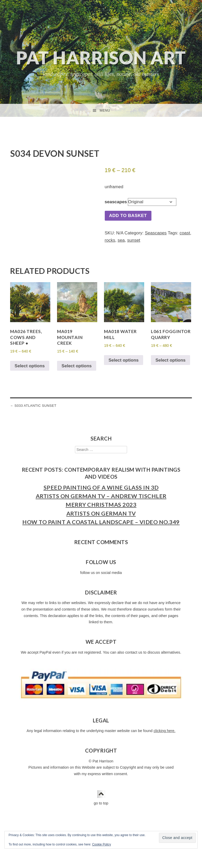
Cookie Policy (101, 844)
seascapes (116, 201)
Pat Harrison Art (101, 57)
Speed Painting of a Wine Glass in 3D (101, 491)
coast (184, 233)
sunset (133, 240)
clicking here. (164, 735)
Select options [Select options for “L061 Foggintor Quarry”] (170, 364)
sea (121, 240)
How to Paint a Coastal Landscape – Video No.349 (101, 526)
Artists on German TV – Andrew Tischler (101, 500)
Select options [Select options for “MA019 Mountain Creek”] (76, 369)
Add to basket (128, 215)
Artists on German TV (101, 517)
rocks (110, 240)
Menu (105, 110)
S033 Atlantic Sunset (35, 410)
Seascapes (156, 233)
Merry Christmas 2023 (101, 508)
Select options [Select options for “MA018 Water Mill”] (123, 364)
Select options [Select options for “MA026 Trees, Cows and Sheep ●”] (30, 369)
